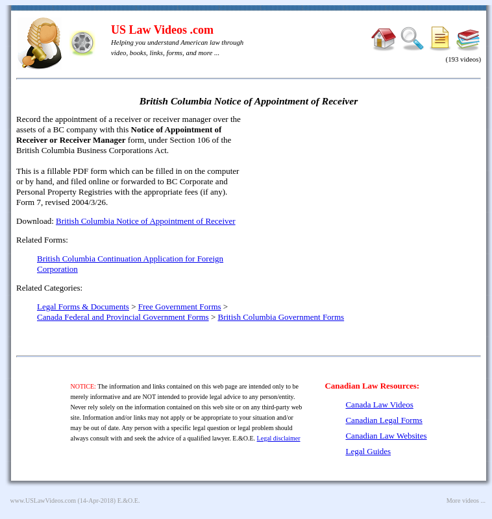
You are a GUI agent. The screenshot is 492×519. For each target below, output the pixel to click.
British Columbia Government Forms (280, 317)
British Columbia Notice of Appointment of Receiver (146, 221)
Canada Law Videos (379, 404)
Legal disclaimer (279, 438)
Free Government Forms (179, 306)
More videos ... (466, 500)
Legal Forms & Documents (83, 306)
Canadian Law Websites (385, 436)
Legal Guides (368, 451)
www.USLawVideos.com (43, 500)
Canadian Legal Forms (383, 420)
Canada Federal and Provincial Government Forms (123, 317)
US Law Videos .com (162, 29)
